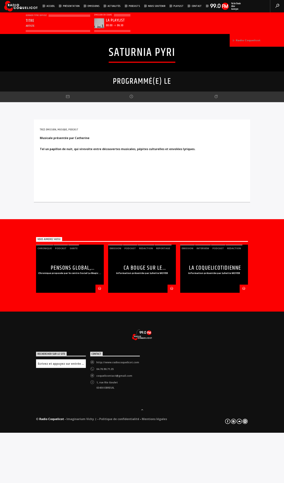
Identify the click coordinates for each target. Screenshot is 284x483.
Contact (197, 6)
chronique (44, 361)
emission (51, 242)
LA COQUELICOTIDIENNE (215, 380)
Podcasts (134, 6)
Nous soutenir (156, 6)
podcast (73, 242)
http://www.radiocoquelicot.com (117, 475)
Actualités (114, 6)
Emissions (93, 6)
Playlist (178, 6)
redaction (146, 361)
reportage (163, 361)
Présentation (71, 6)
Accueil (51, 6)
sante (74, 361)
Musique (62, 242)
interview (203, 361)
